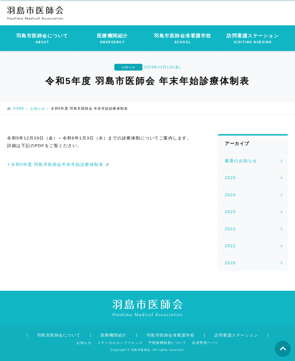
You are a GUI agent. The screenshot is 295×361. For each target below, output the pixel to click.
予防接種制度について (167, 343)
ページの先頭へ (283, 349)
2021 (230, 245)
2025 (230, 177)
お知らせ (37, 108)
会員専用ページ (205, 343)
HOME (18, 108)
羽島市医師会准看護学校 (171, 335)
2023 (230, 211)
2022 (230, 228)
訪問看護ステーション (236, 335)
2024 (230, 194)
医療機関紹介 (114, 335)
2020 (230, 262)
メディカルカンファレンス (120, 343)
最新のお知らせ (241, 160)
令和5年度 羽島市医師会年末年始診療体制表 (57, 164)
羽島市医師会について (59, 335)
